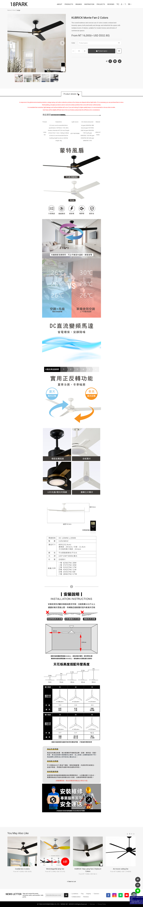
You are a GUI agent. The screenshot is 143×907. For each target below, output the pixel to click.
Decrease (73, 51)
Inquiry (88, 893)
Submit (66, 895)
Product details (69, 94)
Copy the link (119, 60)
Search (125, 4)
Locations (75, 893)
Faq (82, 893)
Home (9, 10)
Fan (14, 10)
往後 (134, 834)
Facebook (110, 61)
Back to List (72, 881)
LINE (115, 61)
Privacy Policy (102, 904)
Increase (85, 51)
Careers (96, 893)
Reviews (86, 897)
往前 (127, 834)
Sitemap (92, 904)
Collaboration (76, 897)
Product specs (99, 43)
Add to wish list (119, 51)
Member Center (121, 4)
